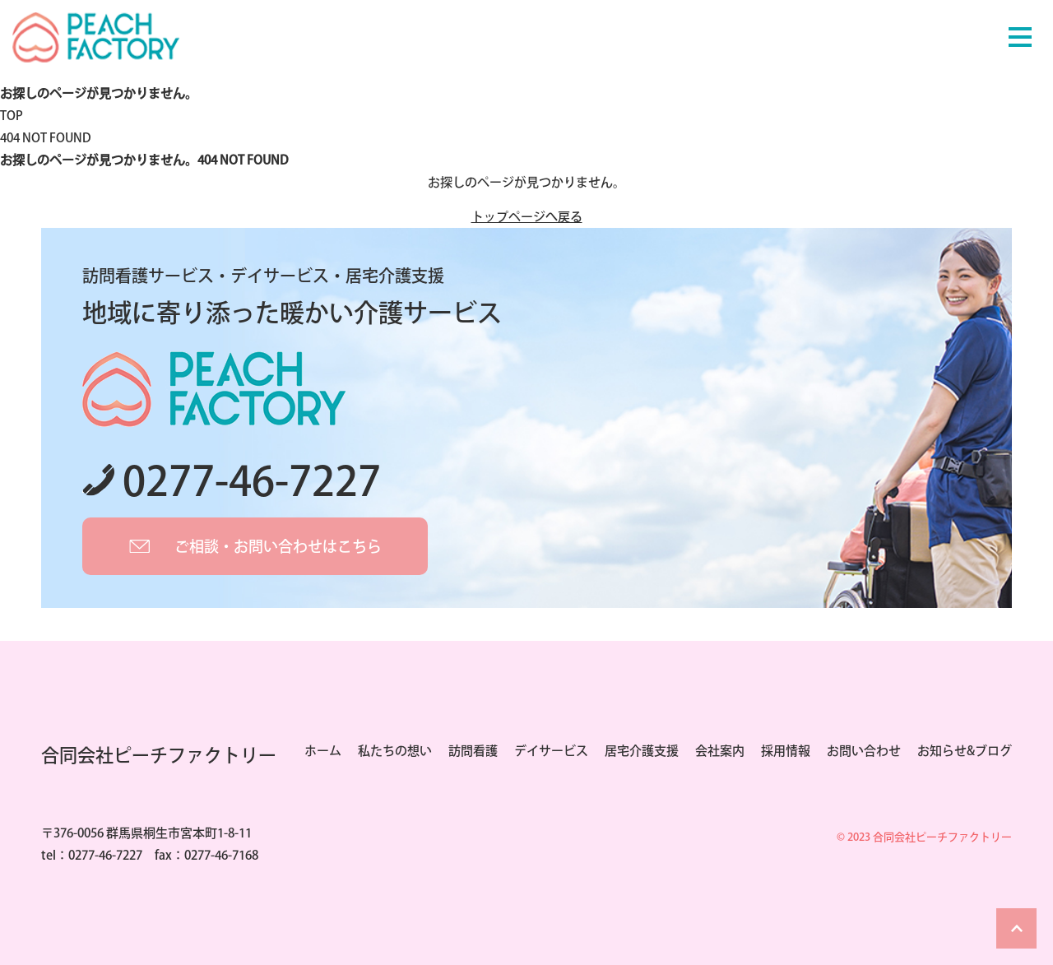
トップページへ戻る (526, 217)
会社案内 (720, 751)
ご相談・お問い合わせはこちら (278, 546)
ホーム (322, 751)
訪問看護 (473, 751)
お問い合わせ (864, 751)
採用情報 (785, 751)
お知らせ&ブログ (964, 751)
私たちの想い (395, 751)
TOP (11, 115)
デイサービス (551, 751)
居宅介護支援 (642, 751)
